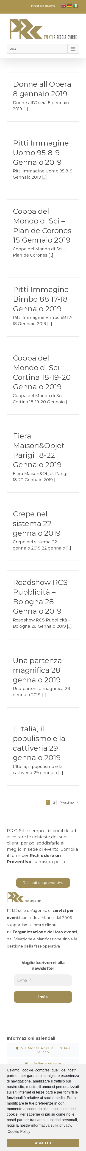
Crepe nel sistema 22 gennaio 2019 (37, 523)
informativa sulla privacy (51, 1125)
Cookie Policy (19, 1132)
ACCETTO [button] (43, 1143)
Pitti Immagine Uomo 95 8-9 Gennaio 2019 (41, 152)
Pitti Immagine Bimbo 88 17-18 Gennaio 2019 (41, 299)
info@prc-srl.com (43, 5)
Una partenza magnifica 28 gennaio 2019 (37, 670)
